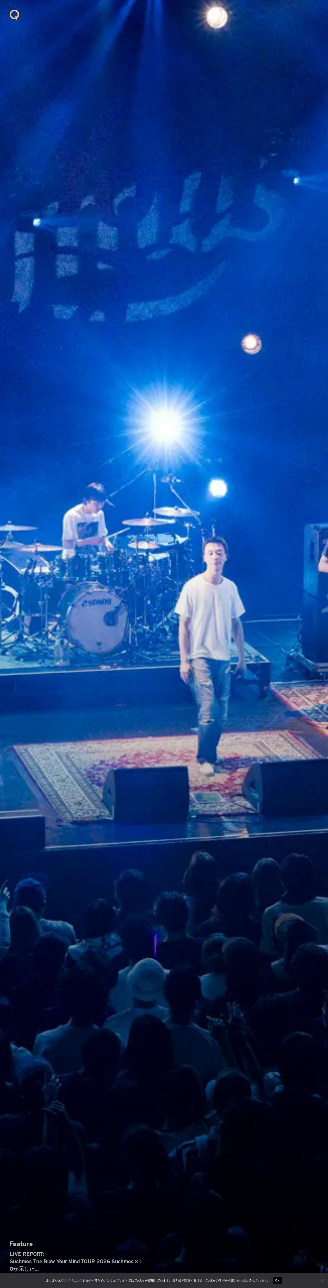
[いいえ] (322, 1280)
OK (277, 1280)
